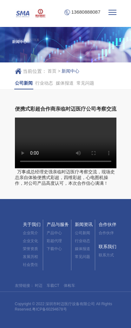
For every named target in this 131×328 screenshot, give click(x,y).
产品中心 (54, 233)
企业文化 (30, 241)
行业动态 (44, 83)
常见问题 (85, 83)
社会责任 (30, 264)
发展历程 (30, 256)
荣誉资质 (30, 249)
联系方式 (106, 255)
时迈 (39, 285)
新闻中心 (70, 71)
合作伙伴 (107, 224)
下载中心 (54, 249)
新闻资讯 (84, 224)
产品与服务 (58, 224)
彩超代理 (54, 241)
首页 (52, 71)
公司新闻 (24, 83)
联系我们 (107, 246)
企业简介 (30, 233)
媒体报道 (65, 83)
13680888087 (82, 12)
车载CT (53, 285)
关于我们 (32, 224)
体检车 (69, 285)
